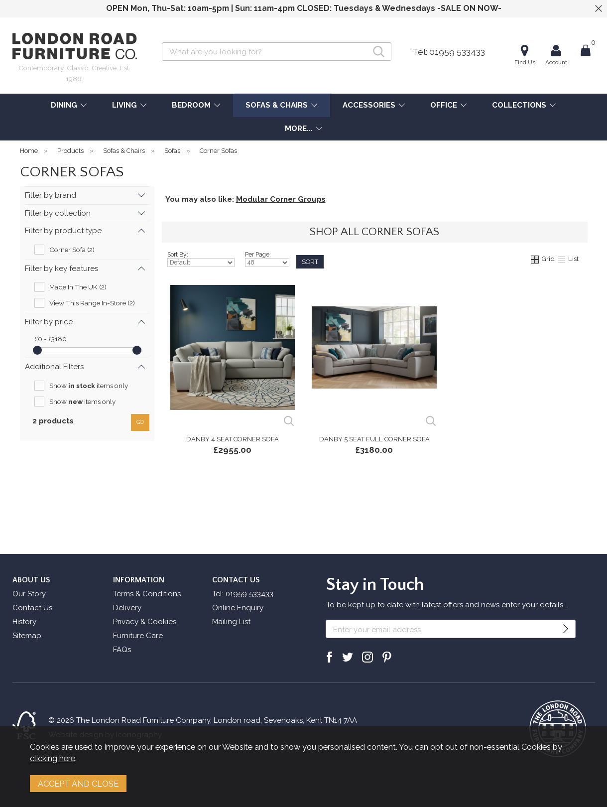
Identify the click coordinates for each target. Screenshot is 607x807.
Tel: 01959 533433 (449, 52)
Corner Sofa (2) (72, 250)
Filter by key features (61, 268)
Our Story (29, 593)
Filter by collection (58, 213)
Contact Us (32, 607)
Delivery (127, 607)
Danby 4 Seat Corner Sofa (232, 439)
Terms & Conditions (147, 593)
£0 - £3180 (51, 339)
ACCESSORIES (369, 105)
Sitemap (26, 635)
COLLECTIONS (519, 105)
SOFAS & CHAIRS (276, 105)
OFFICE (443, 105)
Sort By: (201, 259)
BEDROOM (191, 105)
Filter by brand (50, 195)
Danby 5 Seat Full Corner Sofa (374, 439)
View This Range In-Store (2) (92, 303)
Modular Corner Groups (281, 199)
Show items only (88, 386)
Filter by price (49, 321)
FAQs (122, 649)
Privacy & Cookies (144, 621)
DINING (64, 105)
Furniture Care (138, 635)
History (24, 621)
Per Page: (267, 259)
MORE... (299, 128)
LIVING (124, 105)
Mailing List (231, 621)
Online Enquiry (237, 607)
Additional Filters (54, 366)
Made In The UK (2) (78, 287)
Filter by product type (63, 230)
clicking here (52, 758)
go (140, 422)
